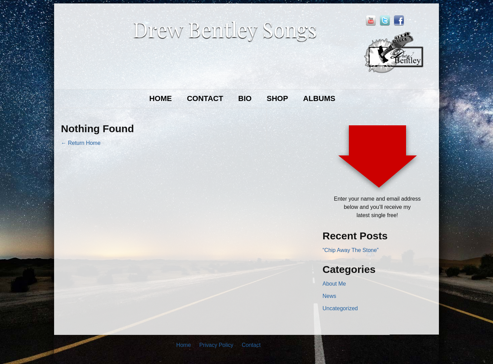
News (329, 296)
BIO (245, 98)
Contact (251, 345)
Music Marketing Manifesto (235, 355)
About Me (334, 284)
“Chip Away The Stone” (351, 250)
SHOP (277, 98)
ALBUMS (319, 98)
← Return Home (81, 143)
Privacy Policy (216, 345)
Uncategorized (340, 308)
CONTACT (205, 98)
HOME (160, 98)
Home (183, 345)
